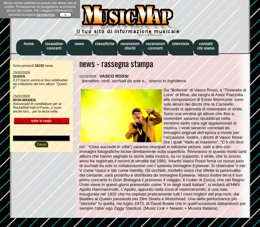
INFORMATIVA (46, 14)
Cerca (41, 144)
